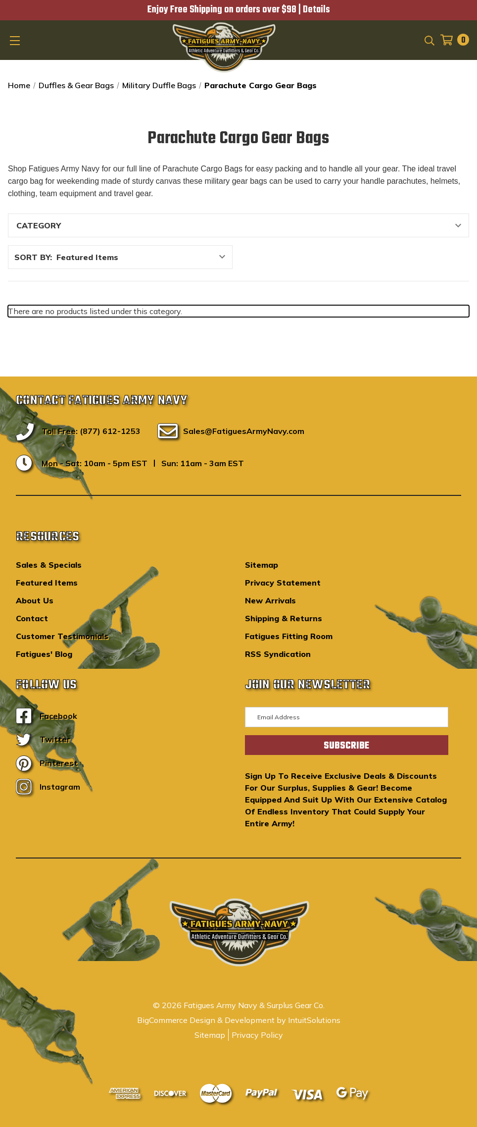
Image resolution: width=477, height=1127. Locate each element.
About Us (34, 600)
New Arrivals (270, 600)
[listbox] (143, 257)
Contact (32, 618)
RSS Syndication (278, 654)
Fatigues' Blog (44, 654)
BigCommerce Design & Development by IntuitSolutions (238, 1020)
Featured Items (47, 583)
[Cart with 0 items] (451, 40)
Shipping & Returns (283, 618)
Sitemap (261, 565)
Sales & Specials (49, 565)
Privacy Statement (283, 583)
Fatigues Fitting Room (289, 636)
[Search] (428, 40)
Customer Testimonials (62, 636)
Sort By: (33, 257)
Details (316, 9)
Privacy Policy (257, 1035)
